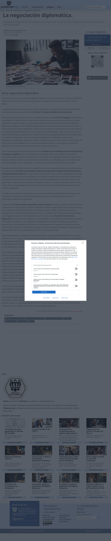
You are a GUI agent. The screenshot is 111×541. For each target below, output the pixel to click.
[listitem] (55, 265)
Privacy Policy (64, 297)
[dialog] (55, 270)
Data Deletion (46, 297)
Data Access (55, 297)
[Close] (83, 243)
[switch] (75, 269)
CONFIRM (44, 292)
